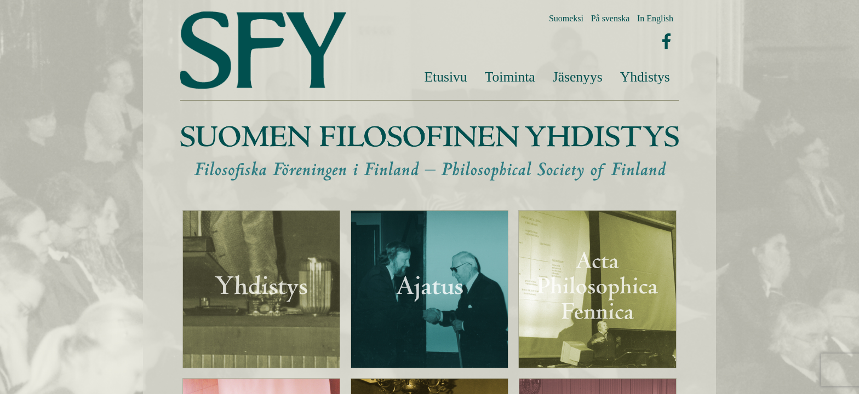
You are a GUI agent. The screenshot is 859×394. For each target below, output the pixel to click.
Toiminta (510, 77)
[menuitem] (445, 77)
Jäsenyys (578, 77)
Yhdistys (645, 77)
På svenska (610, 18)
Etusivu (445, 77)
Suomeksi (566, 18)
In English (655, 18)
